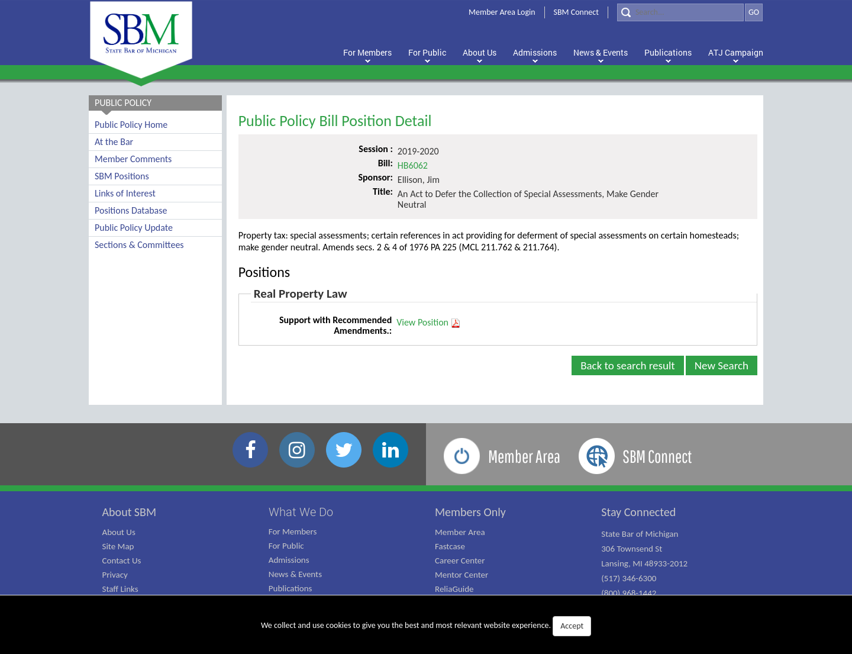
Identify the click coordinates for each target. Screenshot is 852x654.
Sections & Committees (139, 244)
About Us (118, 532)
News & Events (295, 574)
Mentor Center (461, 574)
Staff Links (120, 589)
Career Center (460, 560)
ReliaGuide (454, 589)
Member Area (460, 532)
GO (753, 12)
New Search (721, 365)
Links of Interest (125, 193)
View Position (428, 322)
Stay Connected (638, 512)
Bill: (385, 163)
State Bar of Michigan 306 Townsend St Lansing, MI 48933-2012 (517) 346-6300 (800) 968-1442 (644, 563)
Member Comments (133, 159)
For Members (293, 531)
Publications (290, 588)
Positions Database (131, 210)
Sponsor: (375, 177)
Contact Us (121, 560)
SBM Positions (122, 176)
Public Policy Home (131, 124)
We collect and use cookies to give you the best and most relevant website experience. (426, 626)
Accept (571, 626)
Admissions (289, 560)
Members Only (470, 512)
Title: (383, 191)
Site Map (118, 546)
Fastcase (450, 546)
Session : (376, 148)
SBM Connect (576, 12)
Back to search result (627, 365)
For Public (286, 545)
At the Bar (114, 141)
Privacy (115, 574)
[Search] (680, 12)
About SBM (129, 512)
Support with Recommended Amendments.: (335, 325)
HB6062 (413, 165)
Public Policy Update (134, 227)
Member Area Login (502, 12)
